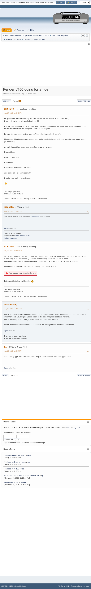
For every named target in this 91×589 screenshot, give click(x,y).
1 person (7, 228)
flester (23, 482)
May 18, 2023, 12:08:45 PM (13, 351)
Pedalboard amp (11, 482)
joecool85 (9, 207)
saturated (9, 109)
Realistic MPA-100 (11, 469)
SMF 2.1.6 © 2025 (7, 586)
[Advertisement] (13, 530)
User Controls (9, 422)
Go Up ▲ (86, 586)
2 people (7, 368)
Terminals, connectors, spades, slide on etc (21, 475)
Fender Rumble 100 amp (14, 455)
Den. (29, 455)
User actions (84, 101)
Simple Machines (20, 586)
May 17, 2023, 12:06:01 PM (13, 211)
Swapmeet (34, 217)
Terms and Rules (76, 586)
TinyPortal (61, 586)
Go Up (4, 375)
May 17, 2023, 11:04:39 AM (13, 113)
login (69, 427)
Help (68, 586)
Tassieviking (10, 304)
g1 (29, 462)
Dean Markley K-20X (22, 236)
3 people (7, 331)
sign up (77, 427)
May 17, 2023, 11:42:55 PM (13, 309)
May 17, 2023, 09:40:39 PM (13, 251)
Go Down (6, 101)
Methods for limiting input (14, 462)
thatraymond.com (10, 238)
